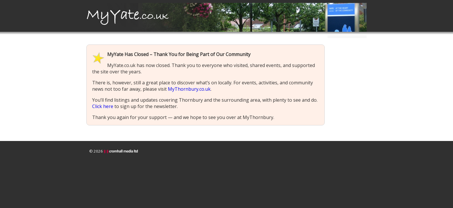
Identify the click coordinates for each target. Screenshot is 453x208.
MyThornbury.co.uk (189, 89)
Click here (102, 106)
